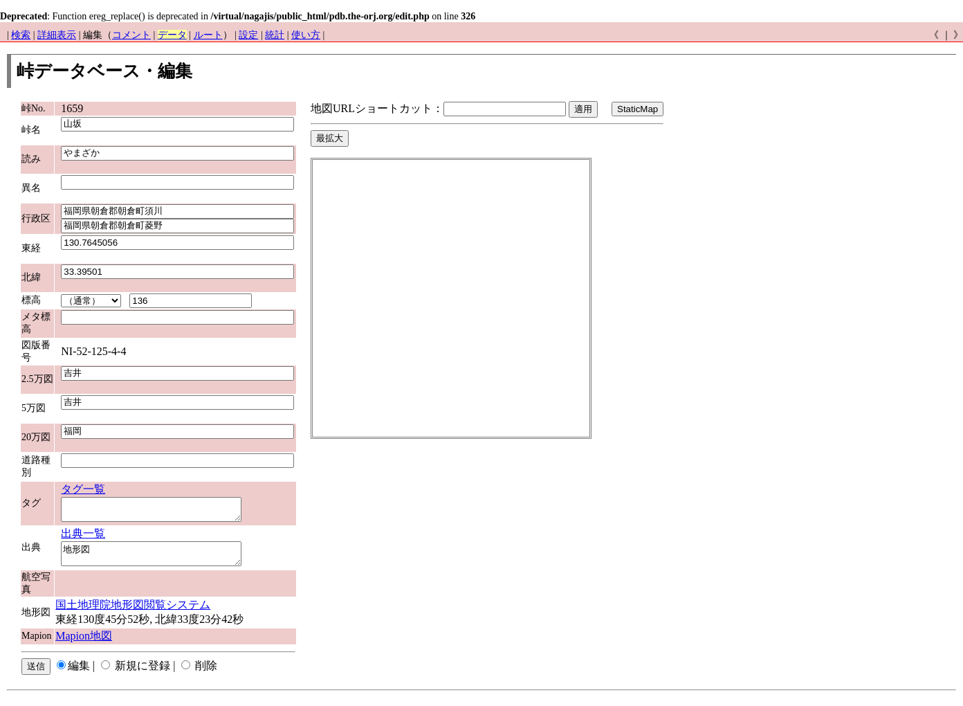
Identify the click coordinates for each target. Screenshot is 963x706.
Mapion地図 (83, 644)
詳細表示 (56, 35)
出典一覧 (83, 537)
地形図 (161, 559)
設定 (248, 35)
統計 (274, 35)
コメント (131, 35)
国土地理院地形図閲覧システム (132, 613)
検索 (20, 35)
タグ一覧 (83, 489)
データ (172, 35)
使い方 (305, 35)
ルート (208, 35)
